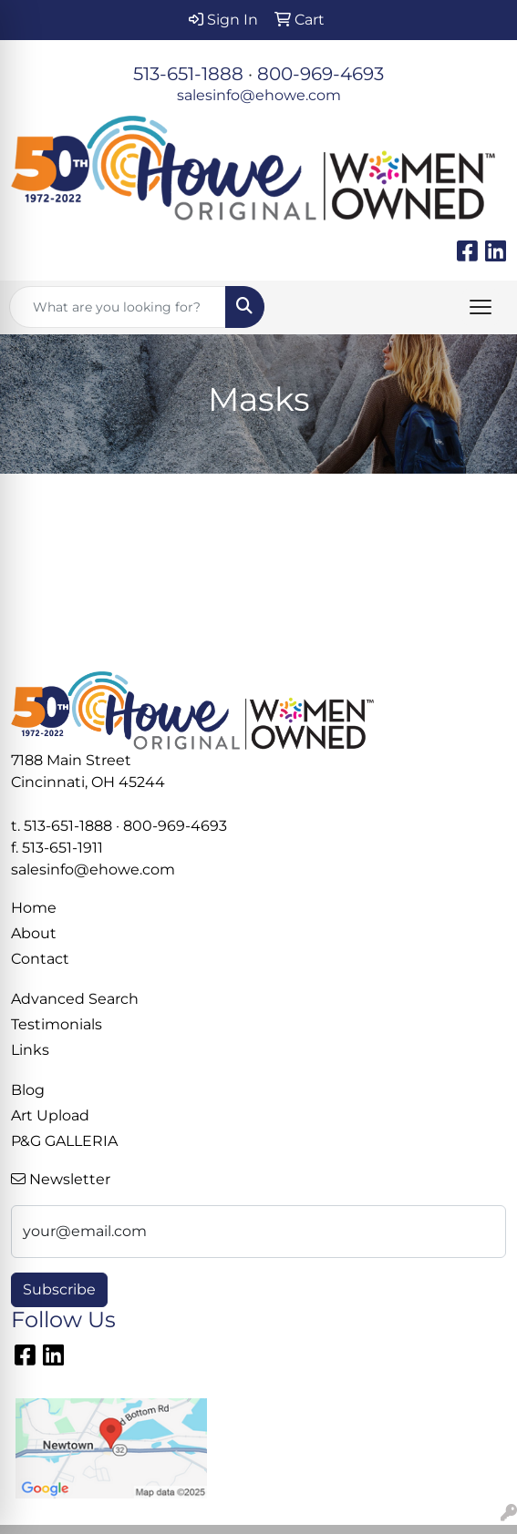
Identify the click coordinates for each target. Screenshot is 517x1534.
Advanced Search (75, 998)
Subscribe (59, 1289)
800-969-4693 (320, 74)
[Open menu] (480, 307)
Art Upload (50, 1115)
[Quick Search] (117, 307)
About (34, 933)
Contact (40, 958)
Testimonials (56, 1024)
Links (30, 1049)
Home (34, 907)
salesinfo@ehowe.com (259, 95)
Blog (28, 1090)
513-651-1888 (188, 74)
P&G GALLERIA (64, 1141)
